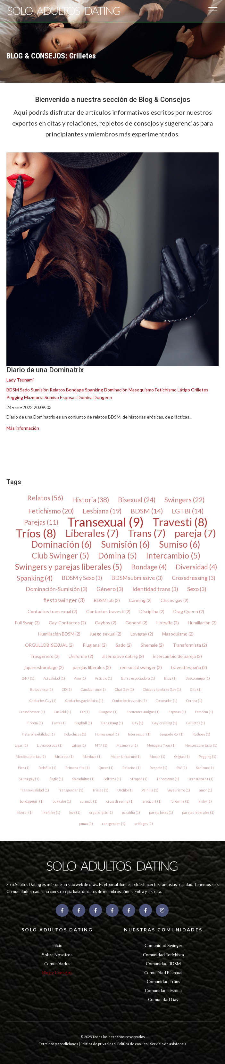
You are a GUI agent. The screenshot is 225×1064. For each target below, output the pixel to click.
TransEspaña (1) (200, 779)
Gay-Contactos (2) (67, 622)
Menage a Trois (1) (161, 745)
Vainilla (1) (150, 790)
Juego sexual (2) (105, 633)
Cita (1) (196, 689)
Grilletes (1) (195, 723)
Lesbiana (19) (102, 511)
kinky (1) (205, 801)
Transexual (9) (105, 522)
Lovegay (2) (141, 633)
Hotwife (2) (167, 622)
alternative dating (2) (123, 656)
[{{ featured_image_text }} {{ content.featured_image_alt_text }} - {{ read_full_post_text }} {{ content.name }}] (112, 259)
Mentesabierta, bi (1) (201, 745)
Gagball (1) (83, 723)
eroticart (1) (152, 801)
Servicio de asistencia (168, 1044)
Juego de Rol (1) (172, 734)
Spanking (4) (35, 578)
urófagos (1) (143, 824)
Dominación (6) (61, 544)
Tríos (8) (36, 533)
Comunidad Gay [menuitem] (163, 999)
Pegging (14, 397)
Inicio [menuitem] (57, 945)
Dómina (85, 397)
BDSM (12, 389)
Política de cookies (132, 1044)
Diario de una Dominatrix (45, 370)
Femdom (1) (204, 712)
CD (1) (67, 689)
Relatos (57, 389)
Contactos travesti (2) (108, 611)
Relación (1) (131, 768)
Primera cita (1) (77, 768)
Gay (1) (137, 723)
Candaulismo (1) (93, 689)
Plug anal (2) (95, 645)
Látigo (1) (78, 745)
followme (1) (180, 801)
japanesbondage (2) (44, 667)
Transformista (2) (190, 645)
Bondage (75, 389)
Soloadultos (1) (83, 779)
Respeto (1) (158, 768)
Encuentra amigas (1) (143, 712)
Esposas (68, 397)
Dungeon (103, 397)
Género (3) (109, 589)
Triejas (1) (100, 790)
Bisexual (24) (136, 500)
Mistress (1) (64, 757)
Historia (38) (90, 500)
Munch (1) (157, 757)
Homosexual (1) (107, 734)
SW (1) (181, 768)
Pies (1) (23, 768)
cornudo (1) (88, 801)
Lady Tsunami (20, 379)
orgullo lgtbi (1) (101, 812)
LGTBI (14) (188, 511)
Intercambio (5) (173, 555)
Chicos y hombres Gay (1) (162, 689)
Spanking (94, 389)
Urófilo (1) (125, 790)
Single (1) (55, 779)
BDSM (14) (146, 511)
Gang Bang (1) (112, 723)
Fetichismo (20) (51, 511)
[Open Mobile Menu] (212, 11)
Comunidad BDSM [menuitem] (163, 963)
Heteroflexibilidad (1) (38, 734)
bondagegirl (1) (32, 801)
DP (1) (85, 712)
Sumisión (40, 389)
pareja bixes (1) (161, 812)
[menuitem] (10, 450)
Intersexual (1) (139, 734)
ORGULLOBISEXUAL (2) (49, 645)
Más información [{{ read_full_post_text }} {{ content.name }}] (22, 428)
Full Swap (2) (27, 622)
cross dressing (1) (120, 801)
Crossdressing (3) (193, 577)
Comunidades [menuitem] (57, 963)
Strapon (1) (138, 779)
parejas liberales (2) (92, 667)
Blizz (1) (170, 678)
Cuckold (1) (62, 712)
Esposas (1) (177, 712)
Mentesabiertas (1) (31, 757)
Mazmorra (34, 397)
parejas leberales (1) (198, 812)
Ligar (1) (21, 745)
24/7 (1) (28, 678)
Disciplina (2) (151, 611)
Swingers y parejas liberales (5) (68, 567)
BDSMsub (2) (107, 600)
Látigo (184, 389)
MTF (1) (101, 745)
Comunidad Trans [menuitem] (163, 981)
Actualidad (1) (54, 678)
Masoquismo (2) (178, 633)
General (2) (136, 622)
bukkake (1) (62, 801)
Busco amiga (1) (198, 678)
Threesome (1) (167, 779)
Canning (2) (140, 600)
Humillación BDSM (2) (59, 633)
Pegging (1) (207, 757)
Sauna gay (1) (29, 779)
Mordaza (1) (92, 757)
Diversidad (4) (196, 567)
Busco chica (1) (41, 689)
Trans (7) (147, 533)
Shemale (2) (152, 645)
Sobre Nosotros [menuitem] (57, 954)
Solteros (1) (112, 779)
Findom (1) (35, 723)
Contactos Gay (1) (42, 701)
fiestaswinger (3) (64, 600)
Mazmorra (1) (127, 745)
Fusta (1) (59, 723)
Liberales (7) (92, 533)
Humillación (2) (202, 622)
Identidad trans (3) (155, 589)
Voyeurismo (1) (178, 790)
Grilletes (199, 389)
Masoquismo (141, 389)
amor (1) (205, 790)
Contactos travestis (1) (129, 701)
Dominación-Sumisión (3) (57, 589)
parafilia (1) (131, 812)
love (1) (74, 812)
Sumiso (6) (179, 544)
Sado (25, 389)
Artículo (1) (103, 678)
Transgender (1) (70, 790)
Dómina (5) (117, 555)
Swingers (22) (184, 500)
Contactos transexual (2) (52, 611)
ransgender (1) (113, 824)
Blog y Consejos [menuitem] (57, 972)
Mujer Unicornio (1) (126, 757)
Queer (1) (106, 768)
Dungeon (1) (108, 712)
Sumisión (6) (125, 544)
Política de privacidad (98, 1044)
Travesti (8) (180, 522)
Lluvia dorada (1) (50, 745)
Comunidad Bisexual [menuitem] (163, 972)
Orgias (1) (182, 757)
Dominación (116, 389)
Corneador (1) (166, 701)
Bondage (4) (149, 567)
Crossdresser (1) (32, 712)
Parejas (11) (41, 522)
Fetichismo (166, 389)
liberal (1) (25, 812)
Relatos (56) (45, 498)
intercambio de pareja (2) (177, 656)
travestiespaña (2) (189, 667)
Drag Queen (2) (188, 611)
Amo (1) (80, 678)
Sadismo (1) (205, 768)
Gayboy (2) (105, 622)
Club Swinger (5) (60, 555)
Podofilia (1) (47, 768)
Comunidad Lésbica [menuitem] (163, 990)
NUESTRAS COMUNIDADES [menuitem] (163, 929)
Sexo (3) (196, 589)
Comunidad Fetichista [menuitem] (163, 954)
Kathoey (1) (201, 734)
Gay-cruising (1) (164, 723)
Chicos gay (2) (174, 600)
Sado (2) (124, 645)
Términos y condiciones (59, 1044)
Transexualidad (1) (34, 790)
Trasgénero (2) (45, 656)
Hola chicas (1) (75, 734)
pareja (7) (195, 533)
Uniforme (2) (81, 656)
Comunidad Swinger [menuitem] (163, 945)
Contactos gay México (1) (84, 701)
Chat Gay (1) (124, 689)
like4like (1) (51, 812)
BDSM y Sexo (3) (82, 577)
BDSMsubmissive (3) (137, 577)
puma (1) (86, 824)
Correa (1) (194, 701)
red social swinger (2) (141, 667)
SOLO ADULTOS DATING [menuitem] (57, 929)
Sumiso (52, 397)
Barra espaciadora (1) (138, 678)
